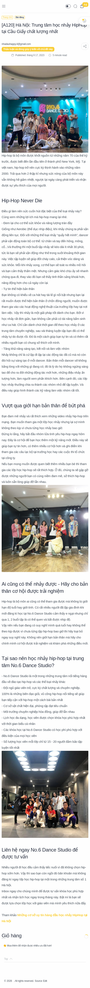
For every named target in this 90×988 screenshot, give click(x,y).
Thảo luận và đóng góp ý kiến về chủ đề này (28, 49)
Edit (45, 980)
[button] (68, 6)
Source (38, 980)
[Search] (75, 6)
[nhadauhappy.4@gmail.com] (16, 44)
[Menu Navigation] (4, 6)
